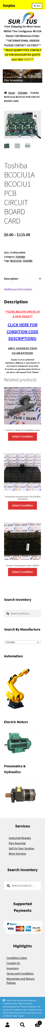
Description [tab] (11, 278)
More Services (17, 853)
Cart (36, 1022)
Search (22, 1025)
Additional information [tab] (18, 289)
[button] (35, 116)
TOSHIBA (22, 92)
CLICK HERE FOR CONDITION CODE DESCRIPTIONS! (22, 331)
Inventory (12, 968)
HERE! (27, 59)
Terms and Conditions (20, 973)
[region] (22, 76)
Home (11, 92)
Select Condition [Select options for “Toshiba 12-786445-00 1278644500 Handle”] (22, 436)
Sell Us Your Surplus (21, 848)
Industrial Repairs (20, 838)
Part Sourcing (17, 843)
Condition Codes (16, 958)
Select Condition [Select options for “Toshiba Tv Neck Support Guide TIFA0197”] (22, 572)
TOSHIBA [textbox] (21, 642)
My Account (7, 1025)
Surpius (9, 5)
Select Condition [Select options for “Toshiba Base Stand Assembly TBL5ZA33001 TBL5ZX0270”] (22, 505)
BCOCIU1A (15, 260)
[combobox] (22, 642)
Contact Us (13, 963)
